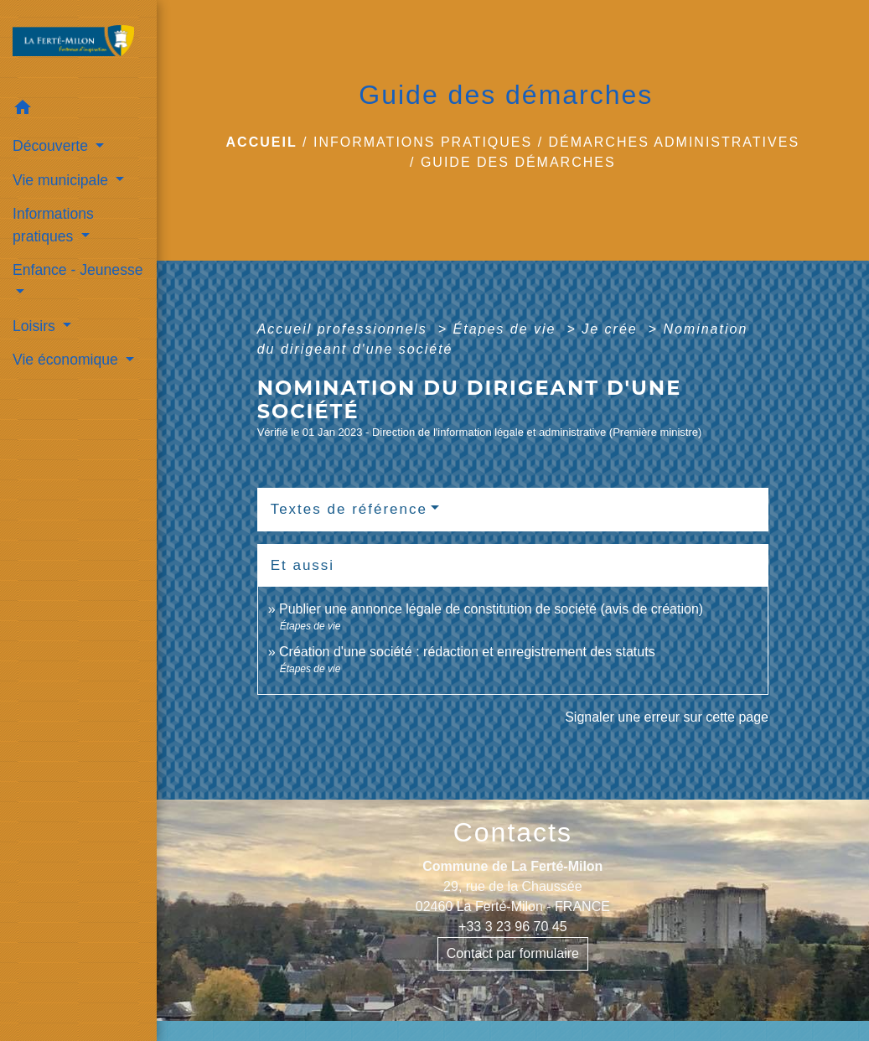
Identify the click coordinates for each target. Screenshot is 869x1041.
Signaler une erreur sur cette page (666, 717)
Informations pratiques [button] (53, 224)
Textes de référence (349, 509)
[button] (78, 110)
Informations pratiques (422, 142)
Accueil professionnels (345, 329)
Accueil (261, 142)
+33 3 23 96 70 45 (512, 926)
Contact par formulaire (513, 953)
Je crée (612, 329)
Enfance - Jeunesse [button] (78, 270)
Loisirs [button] (36, 326)
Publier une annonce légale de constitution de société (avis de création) (491, 609)
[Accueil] (78, 45)
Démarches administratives (674, 142)
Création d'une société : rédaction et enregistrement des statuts (467, 652)
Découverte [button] (52, 145)
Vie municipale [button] (62, 180)
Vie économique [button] (67, 359)
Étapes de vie (507, 329)
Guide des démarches (518, 162)
